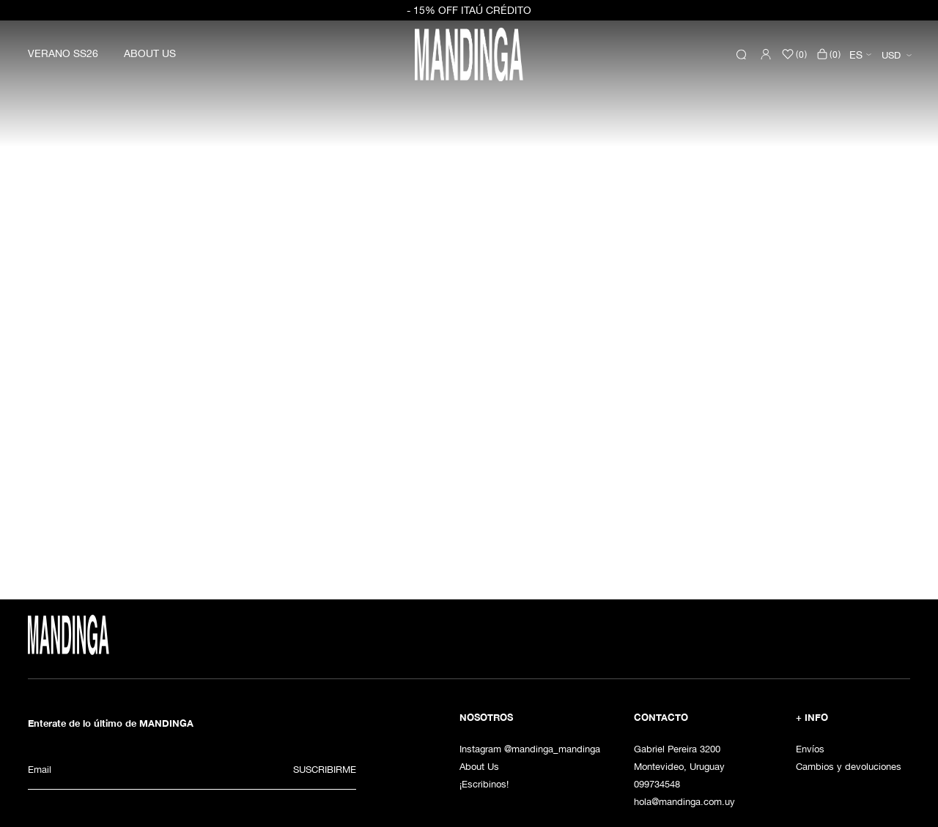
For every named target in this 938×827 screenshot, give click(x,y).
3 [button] (485, 524)
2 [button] (468, 524)
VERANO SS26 (63, 53)
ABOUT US (150, 53)
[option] (469, 283)
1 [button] (452, 524)
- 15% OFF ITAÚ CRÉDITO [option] (469, 10)
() (828, 54)
